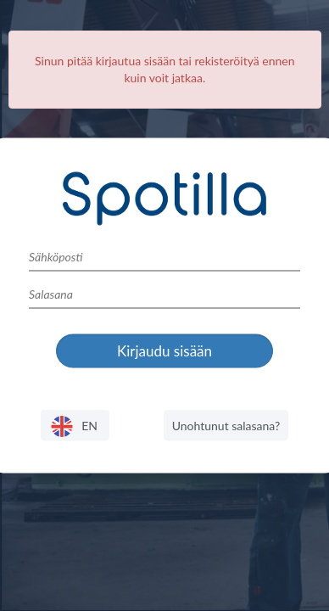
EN (75, 427)
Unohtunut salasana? (226, 425)
